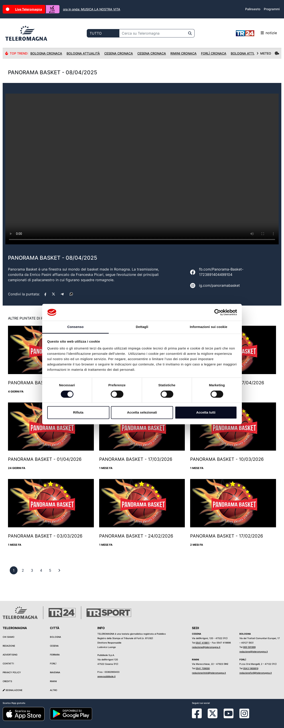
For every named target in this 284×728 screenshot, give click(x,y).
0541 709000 (203, 668)
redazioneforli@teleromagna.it (255, 672)
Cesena (54, 645)
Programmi (272, 9)
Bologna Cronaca (46, 53)
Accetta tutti (205, 412)
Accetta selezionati (142, 412)
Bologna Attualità (83, 53)
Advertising (10, 654)
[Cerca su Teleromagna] (152, 33)
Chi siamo (8, 637)
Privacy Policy (12, 672)
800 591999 (249, 647)
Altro (53, 690)
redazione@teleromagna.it (206, 647)
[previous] (14, 570)
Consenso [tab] (75, 327)
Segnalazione (12, 690)
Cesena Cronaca (118, 53)
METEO (267, 53)
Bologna (55, 637)
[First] (59, 570)
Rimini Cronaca (183, 53)
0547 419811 (202, 642)
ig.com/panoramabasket (219, 285)
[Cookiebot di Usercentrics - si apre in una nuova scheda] (217, 312)
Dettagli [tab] (142, 327)
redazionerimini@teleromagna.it (209, 672)
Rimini (53, 681)
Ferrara (55, 654)
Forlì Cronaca (213, 53)
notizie (256, 33)
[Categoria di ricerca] (103, 33)
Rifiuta (78, 412)
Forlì (53, 663)
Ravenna (55, 672)
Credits (7, 681)
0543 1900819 (250, 668)
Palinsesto (252, 9)
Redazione (9, 645)
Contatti (8, 663)
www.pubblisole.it (106, 676)
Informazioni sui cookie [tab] (208, 327)
